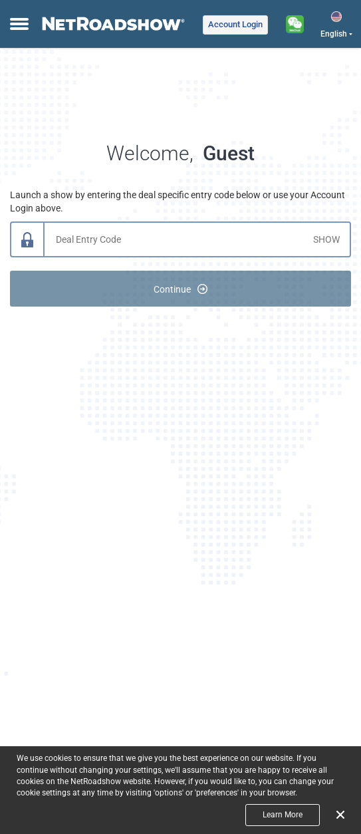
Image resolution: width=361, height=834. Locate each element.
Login (235, 24)
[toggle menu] (17, 24)
